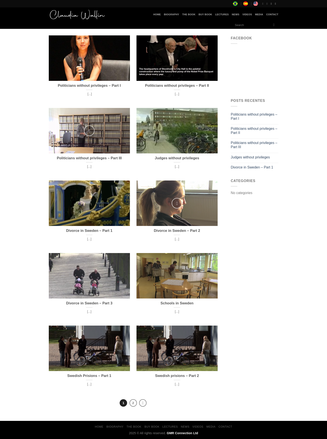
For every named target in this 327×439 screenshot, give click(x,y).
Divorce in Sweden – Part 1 (252, 167)
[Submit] (274, 25)
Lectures (222, 14)
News (235, 14)
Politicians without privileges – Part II (254, 131)
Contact (272, 14)
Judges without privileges (250, 157)
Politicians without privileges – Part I (254, 116)
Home (157, 14)
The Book (189, 14)
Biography (171, 14)
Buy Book (205, 14)
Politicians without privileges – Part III (254, 145)
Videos (247, 14)
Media (259, 14)
